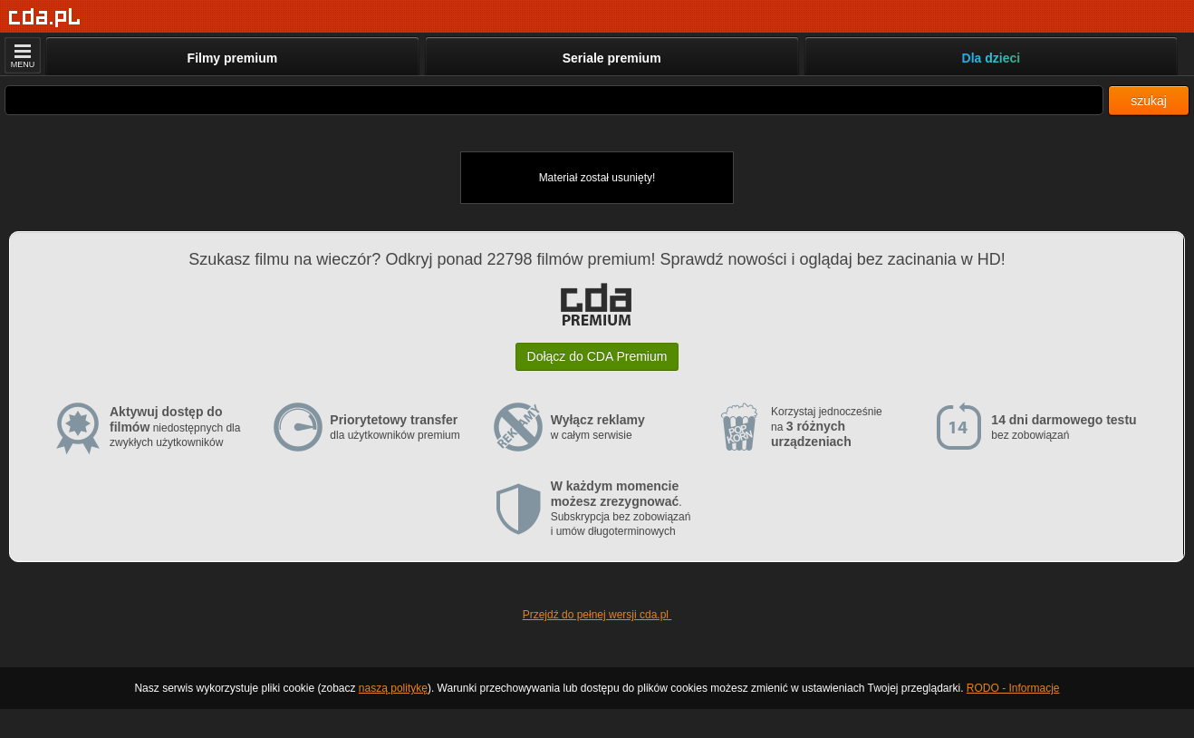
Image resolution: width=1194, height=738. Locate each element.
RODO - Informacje (1013, 688)
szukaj (1149, 100)
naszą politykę (393, 688)
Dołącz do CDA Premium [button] (597, 356)
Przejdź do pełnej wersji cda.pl (597, 614)
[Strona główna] (45, 17)
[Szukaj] (554, 100)
